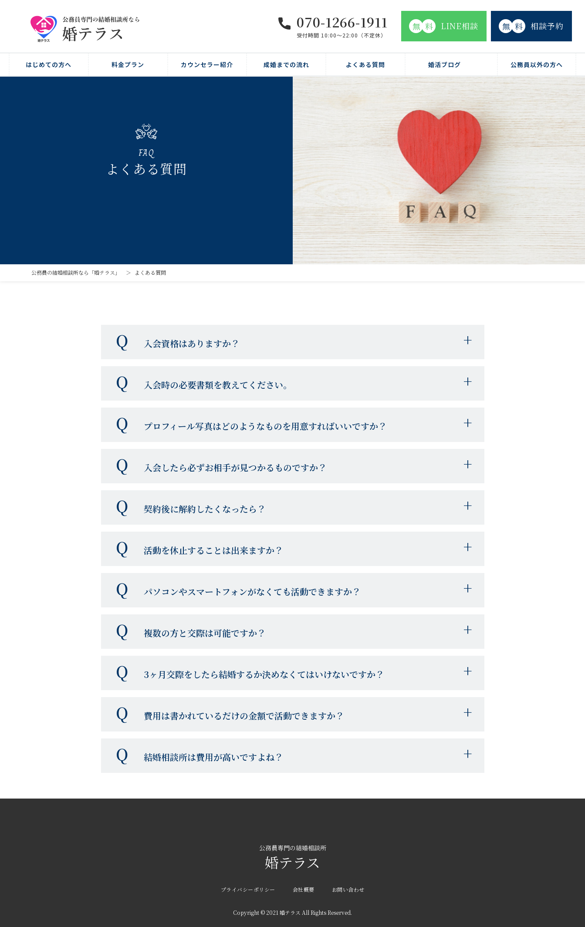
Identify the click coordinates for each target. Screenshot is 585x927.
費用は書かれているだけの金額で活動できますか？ (244, 715)
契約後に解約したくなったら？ (205, 508)
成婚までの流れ (286, 64)
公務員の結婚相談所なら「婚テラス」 (75, 272)
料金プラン (128, 64)
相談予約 (531, 26)
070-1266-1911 (342, 21)
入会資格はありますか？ (192, 343)
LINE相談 (443, 26)
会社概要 (303, 889)
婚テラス (292, 858)
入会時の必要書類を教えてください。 (218, 384)
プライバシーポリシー (248, 889)
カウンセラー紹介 (207, 64)
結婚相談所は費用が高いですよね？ (213, 757)
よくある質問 (365, 64)
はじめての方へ (48, 64)
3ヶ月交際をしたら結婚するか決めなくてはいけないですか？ (264, 674)
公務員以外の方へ (537, 64)
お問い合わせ (348, 889)
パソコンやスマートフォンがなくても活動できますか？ (252, 591)
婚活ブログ (444, 64)
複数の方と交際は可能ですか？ (205, 633)
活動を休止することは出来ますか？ (213, 550)
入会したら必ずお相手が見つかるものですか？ (235, 467)
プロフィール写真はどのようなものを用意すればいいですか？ (265, 426)
